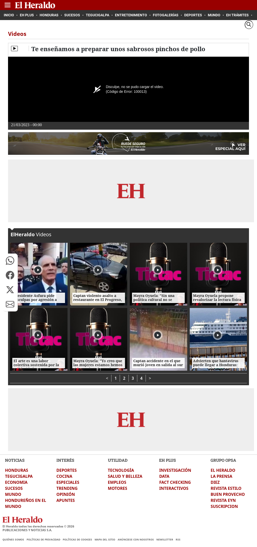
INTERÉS (65, 460)
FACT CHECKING (175, 482)
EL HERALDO (223, 470)
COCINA (64, 476)
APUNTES (65, 500)
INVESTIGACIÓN (175, 470)
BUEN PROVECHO (228, 494)
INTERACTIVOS (173, 488)
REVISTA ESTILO (226, 488)
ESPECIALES (67, 482)
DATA (164, 476)
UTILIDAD (117, 460)
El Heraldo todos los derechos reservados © (38, 526)
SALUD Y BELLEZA (125, 476)
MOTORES (117, 488)
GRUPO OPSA (223, 460)
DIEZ (215, 482)
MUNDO (13, 494)
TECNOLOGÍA (121, 470)
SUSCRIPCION (224, 506)
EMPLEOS (117, 482)
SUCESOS (14, 488)
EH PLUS (167, 460)
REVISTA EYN (223, 500)
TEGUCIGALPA (19, 476)
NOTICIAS (15, 460)
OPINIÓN (65, 494)
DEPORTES (66, 470)
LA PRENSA (221, 476)
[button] (10, 260)
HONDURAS (16, 470)
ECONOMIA (16, 482)
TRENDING (67, 488)
